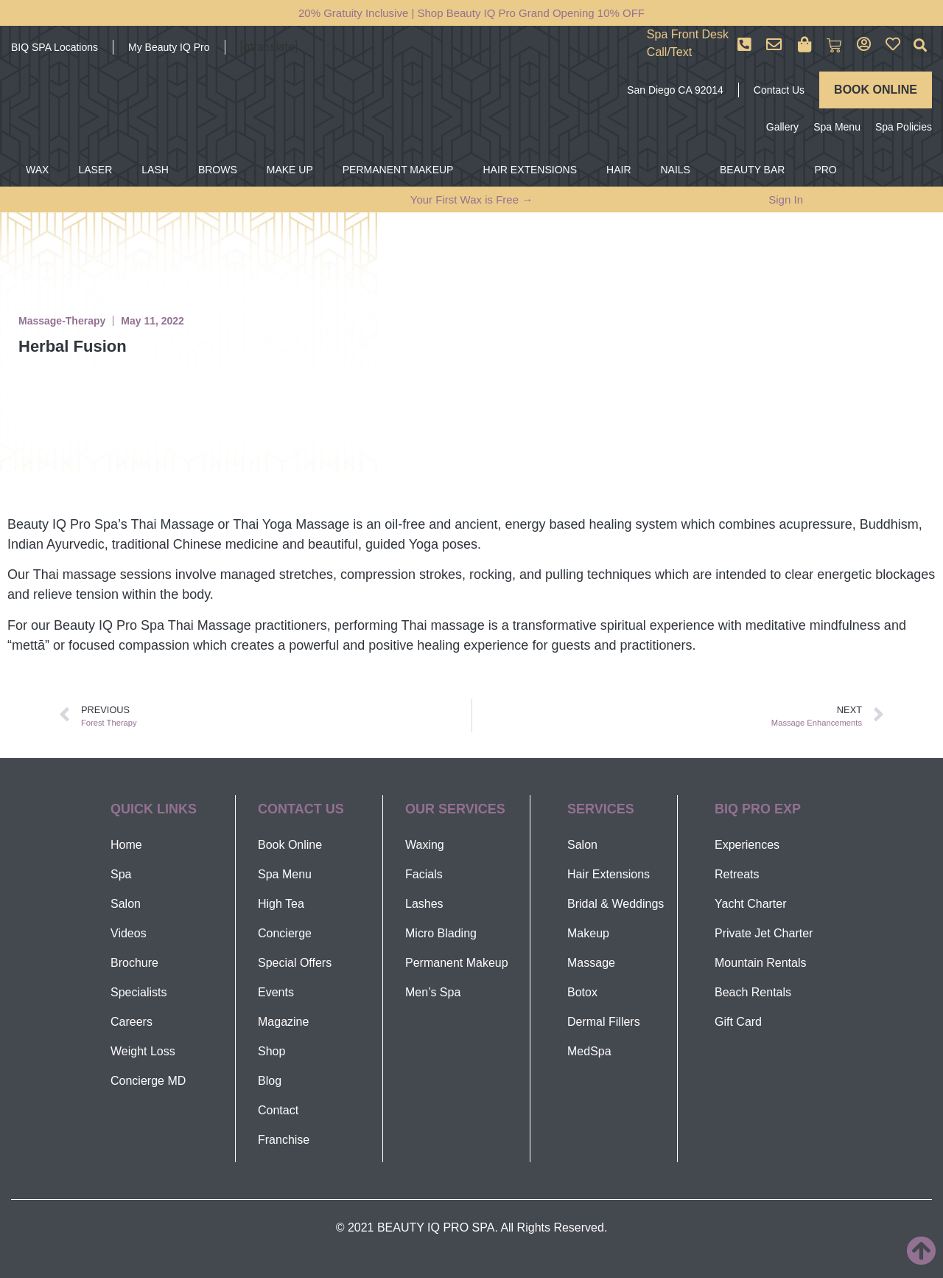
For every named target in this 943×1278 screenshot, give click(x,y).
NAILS (675, 170)
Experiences (747, 844)
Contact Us (779, 90)
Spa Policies (903, 127)
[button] (920, 45)
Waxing (424, 844)
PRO (825, 170)
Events (276, 992)
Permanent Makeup (456, 962)
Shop (271, 1051)
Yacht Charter (751, 903)
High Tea (281, 903)
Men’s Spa (432, 992)
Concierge (285, 933)
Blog (269, 1080)
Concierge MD (148, 1080)
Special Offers (295, 962)
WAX (37, 170)
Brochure (134, 962)
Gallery (782, 127)
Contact (278, 1110)
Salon (126, 903)
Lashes (424, 903)
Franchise (283, 1139)
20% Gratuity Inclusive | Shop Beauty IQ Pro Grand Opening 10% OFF (471, 13)
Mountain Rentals (761, 962)
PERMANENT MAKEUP (398, 170)
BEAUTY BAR (752, 170)
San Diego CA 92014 (675, 90)
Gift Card (738, 1021)
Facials (424, 874)
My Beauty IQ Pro (168, 47)
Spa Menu (836, 127)
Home (126, 844)
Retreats (737, 874)
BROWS (217, 170)
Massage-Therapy (61, 321)
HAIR (618, 170)
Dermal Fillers (603, 1021)
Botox (582, 992)
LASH (155, 170)
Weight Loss (143, 1051)
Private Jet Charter (764, 933)
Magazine (283, 1021)
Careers (132, 1021)
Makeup (588, 933)
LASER (95, 170)
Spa (121, 874)
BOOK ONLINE (875, 89)
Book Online (290, 844)
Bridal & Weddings (615, 903)
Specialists (138, 992)
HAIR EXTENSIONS (530, 170)
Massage (591, 962)
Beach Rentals (753, 992)
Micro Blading (441, 933)
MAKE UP (290, 170)
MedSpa (589, 1051)
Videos (129, 933)
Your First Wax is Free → (471, 199)
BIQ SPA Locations (54, 47)
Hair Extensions (608, 874)
